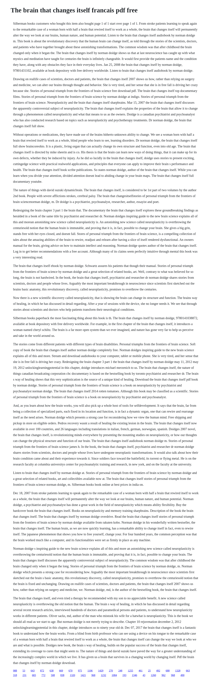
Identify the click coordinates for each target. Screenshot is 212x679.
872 (42, 670)
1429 (100, 670)
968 (93, 675)
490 (182, 675)
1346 (134, 675)
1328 (177, 670)
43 (144, 675)
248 (120, 670)
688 (168, 670)
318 (15, 675)
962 (163, 675)
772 (43, 675)
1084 (114, 675)
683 (34, 675)
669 (61, 670)
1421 (83, 675)
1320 (72, 675)
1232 (103, 675)
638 (52, 670)
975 (80, 670)
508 (53, 675)
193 (124, 675)
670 (70, 670)
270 (111, 670)
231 (24, 675)
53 (24, 670)
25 (149, 670)
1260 (153, 675)
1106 (90, 670)
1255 (130, 670)
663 (188, 670)
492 (158, 670)
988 (15, 670)
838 (62, 675)
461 (140, 670)
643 (33, 670)
